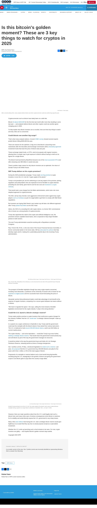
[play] (2, 11)
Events (43, 15)
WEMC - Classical (34, 15)
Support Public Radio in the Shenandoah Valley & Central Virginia (43, 498)
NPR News (10, 466)
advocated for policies (46, 233)
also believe (19, 425)
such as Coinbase (18, 201)
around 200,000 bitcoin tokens (34, 331)
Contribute (53, 15)
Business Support (66, 15)
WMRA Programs (12, 15)
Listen (23, 15)
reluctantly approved (55, 150)
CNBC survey (39, 142)
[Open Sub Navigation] (4, 15)
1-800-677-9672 (58, 497)
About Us (78, 15)
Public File (56, 494)
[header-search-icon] (85, 4)
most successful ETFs (51, 163)
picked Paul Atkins (21, 209)
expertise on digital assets (16, 297)
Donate (93, 4)
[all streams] (91, 11)
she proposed (16, 352)
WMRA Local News (37, 494)
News (1, 15)
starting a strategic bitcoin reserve (18, 339)
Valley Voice (88, 15)
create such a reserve (48, 350)
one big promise (45, 178)
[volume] (6, 11)
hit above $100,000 (18, 125)
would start (33, 322)
